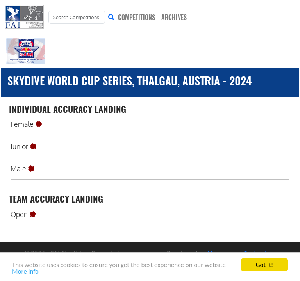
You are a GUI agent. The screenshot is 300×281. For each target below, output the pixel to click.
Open (19, 214)
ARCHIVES (174, 17)
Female (22, 124)
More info (25, 272)
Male (18, 168)
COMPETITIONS (136, 17)
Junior (19, 146)
